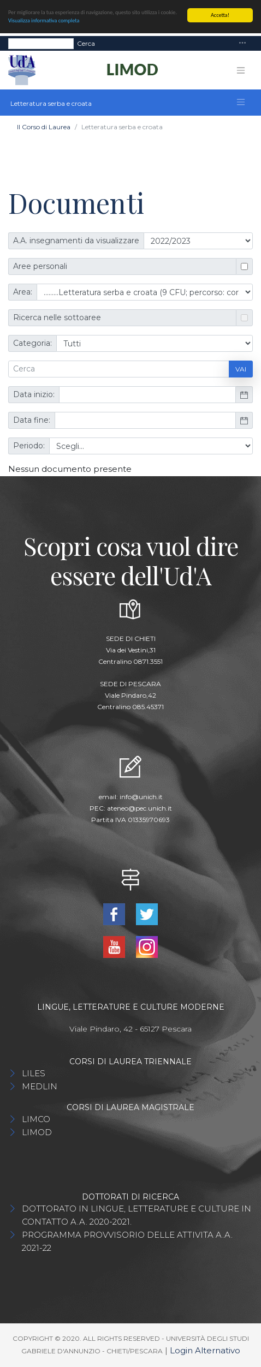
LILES (33, 1073)
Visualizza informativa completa (43, 20)
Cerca (86, 43)
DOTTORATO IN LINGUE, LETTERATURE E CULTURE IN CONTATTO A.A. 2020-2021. (136, 1215)
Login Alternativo (205, 1350)
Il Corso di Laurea (43, 127)
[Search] (41, 43)
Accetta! (220, 15)
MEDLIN (39, 1086)
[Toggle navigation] (242, 43)
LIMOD (37, 1132)
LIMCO (36, 1119)
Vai (240, 369)
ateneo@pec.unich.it (139, 808)
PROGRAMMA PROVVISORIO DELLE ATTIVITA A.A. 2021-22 (127, 1241)
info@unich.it (141, 797)
